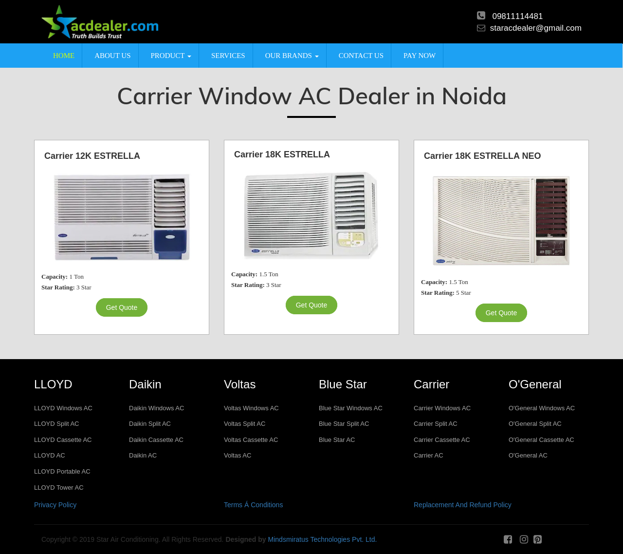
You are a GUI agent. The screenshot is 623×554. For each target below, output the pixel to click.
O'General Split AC (535, 423)
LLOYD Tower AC (59, 487)
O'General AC (528, 455)
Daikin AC (143, 455)
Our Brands (292, 55)
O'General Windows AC (542, 408)
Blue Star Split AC (344, 423)
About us (112, 55)
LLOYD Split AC (56, 423)
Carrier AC (428, 455)
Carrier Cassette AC (442, 439)
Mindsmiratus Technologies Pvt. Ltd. (322, 539)
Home (63, 55)
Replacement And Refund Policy (463, 505)
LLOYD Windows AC (63, 408)
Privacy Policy (55, 505)
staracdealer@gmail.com (536, 28)
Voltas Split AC (244, 423)
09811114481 (517, 16)
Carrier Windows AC (442, 408)
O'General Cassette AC (541, 439)
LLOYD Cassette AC (63, 439)
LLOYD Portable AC (62, 471)
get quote (122, 307)
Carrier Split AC (436, 423)
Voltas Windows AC (251, 408)
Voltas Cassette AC (251, 439)
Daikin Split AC (150, 423)
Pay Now (419, 55)
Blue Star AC (337, 439)
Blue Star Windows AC (351, 408)
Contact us (361, 55)
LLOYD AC (49, 455)
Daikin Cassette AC (156, 439)
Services (228, 55)
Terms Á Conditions (253, 505)
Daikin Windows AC (156, 408)
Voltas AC (237, 455)
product (171, 55)
